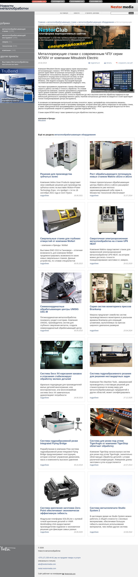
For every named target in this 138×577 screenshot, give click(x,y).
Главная (41, 22)
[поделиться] (94, 63)
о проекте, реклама (92, 13)
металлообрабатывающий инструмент (14, 36)
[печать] (108, 63)
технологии (9, 46)
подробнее (44, 196)
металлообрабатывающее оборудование (96, 22)
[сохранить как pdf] (124, 63)
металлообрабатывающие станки (14, 30)
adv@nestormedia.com (47, 564)
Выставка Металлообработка (15, 63)
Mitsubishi (42, 121)
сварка (7, 42)
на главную (64, 13)
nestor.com (39, 1)
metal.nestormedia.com (47, 568)
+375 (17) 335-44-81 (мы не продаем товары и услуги (59, 558)
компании (9, 50)
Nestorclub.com (70, 574)
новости (76, 13)
